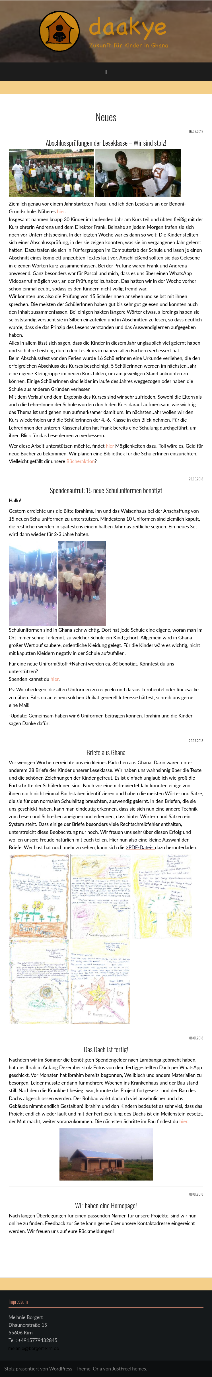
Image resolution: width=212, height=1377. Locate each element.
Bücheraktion (80, 461)
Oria (97, 1369)
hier (61, 211)
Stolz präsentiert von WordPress (38, 1369)
